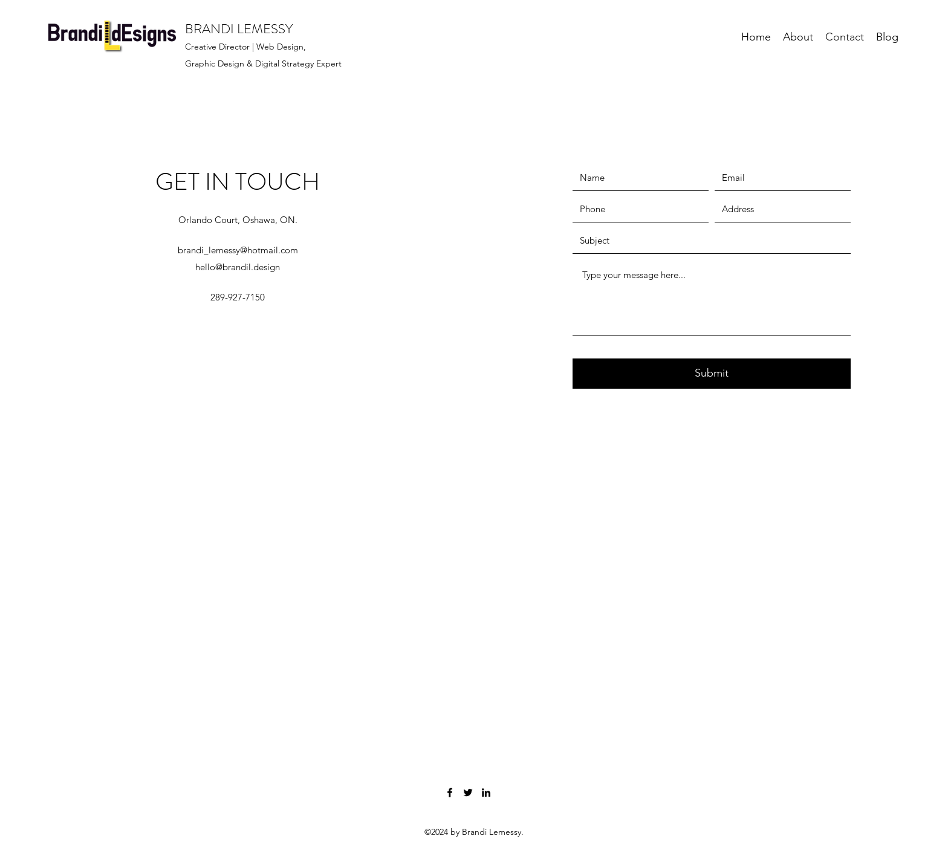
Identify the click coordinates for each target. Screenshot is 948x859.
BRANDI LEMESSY (239, 28)
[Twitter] (468, 792)
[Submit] (712, 373)
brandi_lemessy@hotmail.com (238, 250)
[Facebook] (450, 792)
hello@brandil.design (237, 267)
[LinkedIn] (486, 792)
